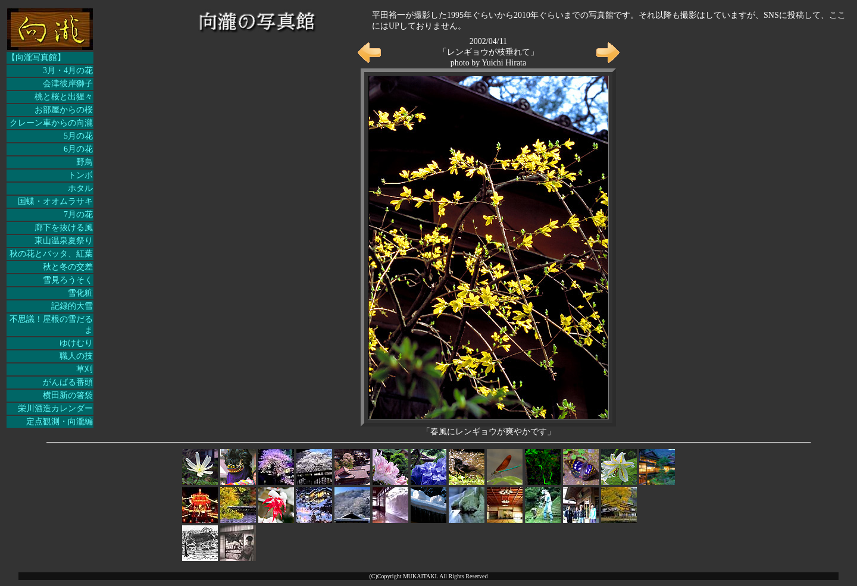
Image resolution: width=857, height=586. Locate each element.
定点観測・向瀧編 (59, 421)
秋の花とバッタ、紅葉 (51, 253)
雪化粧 (80, 293)
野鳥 (84, 162)
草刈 (84, 369)
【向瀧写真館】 (36, 57)
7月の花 (78, 214)
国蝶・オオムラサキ (55, 201)
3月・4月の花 (68, 70)
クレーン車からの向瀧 (51, 122)
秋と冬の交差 (68, 266)
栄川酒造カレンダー (55, 408)
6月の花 (78, 149)
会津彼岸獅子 (68, 83)
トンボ (80, 175)
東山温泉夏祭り (64, 240)
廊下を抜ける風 (64, 227)
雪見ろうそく (68, 279)
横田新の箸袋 (68, 395)
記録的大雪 (72, 306)
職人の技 (76, 356)
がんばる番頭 (68, 382)
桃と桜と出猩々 (64, 96)
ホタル (80, 188)
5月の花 (78, 135)
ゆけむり (76, 343)
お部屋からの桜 (64, 109)
